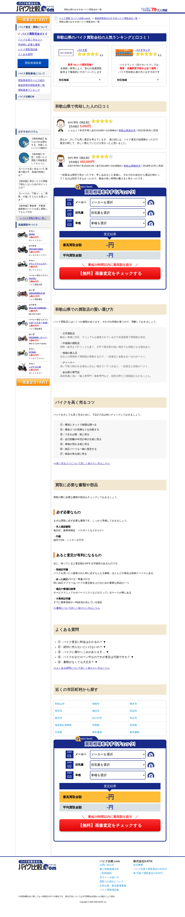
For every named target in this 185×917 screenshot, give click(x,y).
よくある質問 (25, 54)
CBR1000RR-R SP (37, 293)
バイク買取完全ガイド (34, 33)
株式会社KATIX (143, 861)
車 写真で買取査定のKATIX (148, 873)
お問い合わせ (107, 864)
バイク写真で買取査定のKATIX (150, 869)
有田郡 (133, 725)
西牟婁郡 (97, 732)
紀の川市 (97, 718)
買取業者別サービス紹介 (31, 80)
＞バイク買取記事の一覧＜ (33, 218)
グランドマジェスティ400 (40, 264)
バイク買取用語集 (28, 49)
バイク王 (82, 50)
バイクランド (142, 50)
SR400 (32, 234)
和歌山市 (60, 703)
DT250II (32, 352)
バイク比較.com (110, 861)
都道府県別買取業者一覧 (31, 85)
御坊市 (96, 710)
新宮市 (58, 718)
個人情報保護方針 (109, 869)
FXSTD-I (32, 278)
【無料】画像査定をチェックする (110, 273)
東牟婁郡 (134, 732)
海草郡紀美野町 (63, 725)
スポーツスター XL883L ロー (41, 323)
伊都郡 (96, 725)
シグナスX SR (35, 367)
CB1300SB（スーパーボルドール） (44, 337)
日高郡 (58, 732)
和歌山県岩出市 (127, 130)
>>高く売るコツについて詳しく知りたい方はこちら (82, 463)
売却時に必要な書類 (29, 44)
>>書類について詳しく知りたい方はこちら (77, 608)
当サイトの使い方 (109, 877)
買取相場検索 (33, 62)
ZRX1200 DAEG (36, 249)
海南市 (96, 703)
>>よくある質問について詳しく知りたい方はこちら (82, 668)
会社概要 (138, 864)
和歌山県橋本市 (132, 165)
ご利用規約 (106, 873)
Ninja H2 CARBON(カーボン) (41, 308)
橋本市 (133, 703)
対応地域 (64, 80)
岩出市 (133, 718)
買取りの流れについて (112, 881)
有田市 (58, 710)
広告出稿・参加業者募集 (113, 885)
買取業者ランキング (29, 90)
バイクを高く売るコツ (30, 39)
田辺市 (133, 710)
